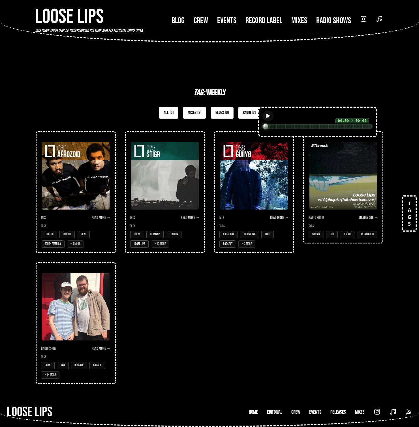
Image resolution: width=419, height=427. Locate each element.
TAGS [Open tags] (409, 213)
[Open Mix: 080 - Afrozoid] (76, 192)
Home (253, 412)
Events (226, 21)
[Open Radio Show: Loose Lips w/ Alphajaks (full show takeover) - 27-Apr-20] (343, 187)
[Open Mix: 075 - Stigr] (165, 192)
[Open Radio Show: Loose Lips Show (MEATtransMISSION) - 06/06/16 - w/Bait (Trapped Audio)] (76, 323)
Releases (338, 412)
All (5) (169, 112)
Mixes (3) (194, 112)
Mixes (299, 21)
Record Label (263, 21)
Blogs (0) (222, 112)
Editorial (274, 412)
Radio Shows (333, 21)
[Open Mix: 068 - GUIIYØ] (254, 192)
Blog (178, 21)
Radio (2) (249, 112)
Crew (201, 21)
